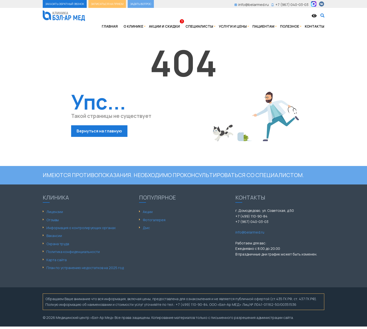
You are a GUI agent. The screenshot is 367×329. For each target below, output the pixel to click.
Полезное (289, 26)
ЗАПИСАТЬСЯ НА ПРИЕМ (107, 4)
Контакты (314, 26)
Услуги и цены (233, 26)
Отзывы (52, 220)
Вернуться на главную (99, 131)
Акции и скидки (164, 26)
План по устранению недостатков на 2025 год (85, 267)
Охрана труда (57, 243)
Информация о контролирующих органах (81, 227)
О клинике (133, 26)
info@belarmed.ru (249, 232)
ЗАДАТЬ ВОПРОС (140, 4)
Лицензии (54, 211)
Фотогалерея (154, 220)
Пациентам (263, 26)
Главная (110, 26)
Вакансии (54, 235)
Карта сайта (56, 259)
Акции (148, 211)
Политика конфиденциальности (73, 251)
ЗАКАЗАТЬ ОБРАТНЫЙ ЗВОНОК (64, 4)
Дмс (146, 227)
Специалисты (199, 26)
